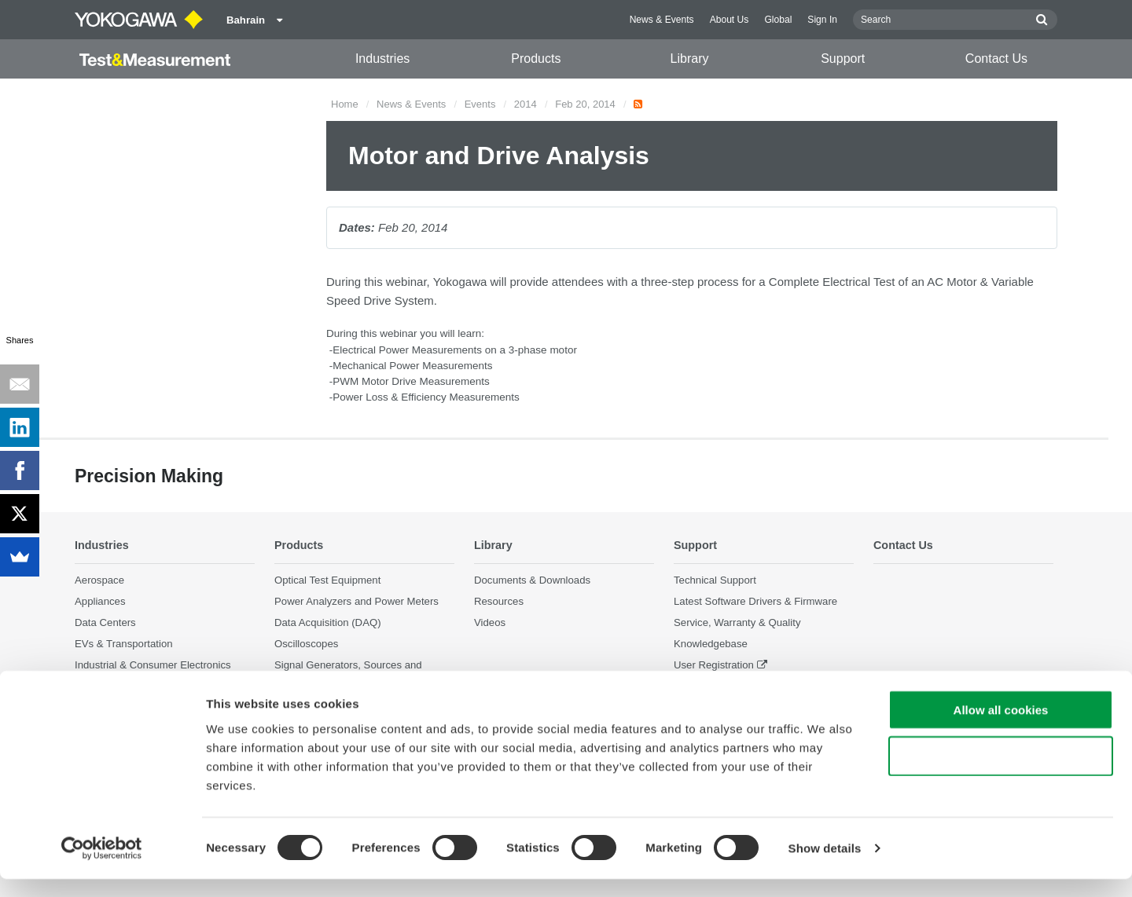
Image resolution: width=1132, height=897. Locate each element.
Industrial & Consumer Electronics (153, 666)
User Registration (714, 666)
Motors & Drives (112, 687)
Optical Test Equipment (327, 580)
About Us (729, 19)
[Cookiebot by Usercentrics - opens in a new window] (102, 866)
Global (778, 19)
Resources (499, 602)
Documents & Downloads (532, 580)
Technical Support (715, 580)
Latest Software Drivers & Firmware (755, 602)
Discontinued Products (725, 687)
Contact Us (996, 58)
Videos (489, 623)
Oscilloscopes (306, 644)
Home (344, 104)
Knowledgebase (711, 644)
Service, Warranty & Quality (737, 623)
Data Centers (105, 623)
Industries (382, 58)
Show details (825, 866)
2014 (525, 104)
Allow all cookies (1001, 727)
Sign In (822, 19)
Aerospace (99, 580)
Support (843, 58)
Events (480, 104)
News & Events (662, 19)
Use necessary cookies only (1000, 774)
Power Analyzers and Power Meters (356, 602)
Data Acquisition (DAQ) (327, 623)
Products (535, 58)
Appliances (100, 602)
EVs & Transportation (124, 644)
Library (690, 58)
